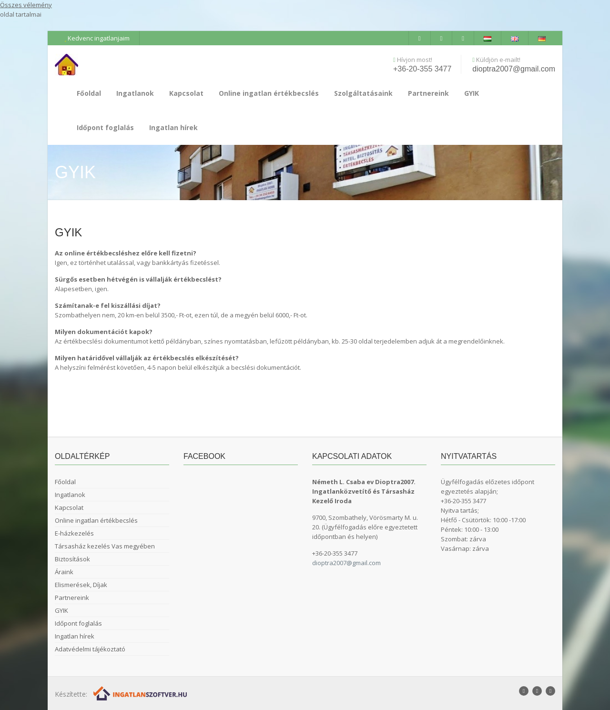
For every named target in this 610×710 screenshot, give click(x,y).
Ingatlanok (135, 93)
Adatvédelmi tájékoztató (90, 649)
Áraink (64, 572)
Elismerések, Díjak (81, 584)
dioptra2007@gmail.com (513, 69)
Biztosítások (72, 559)
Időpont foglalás (105, 127)
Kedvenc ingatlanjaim (97, 38)
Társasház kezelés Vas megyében (105, 546)
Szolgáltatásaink (363, 93)
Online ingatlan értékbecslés (269, 93)
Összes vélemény (26, 4)
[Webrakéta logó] (140, 693)
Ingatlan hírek (173, 127)
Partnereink (428, 93)
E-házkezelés (74, 533)
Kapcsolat (186, 93)
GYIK (471, 93)
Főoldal (89, 93)
